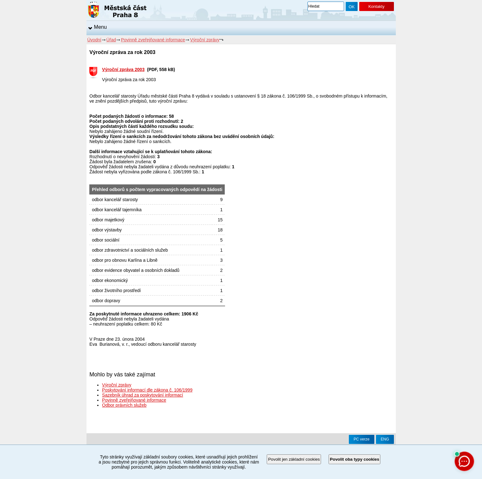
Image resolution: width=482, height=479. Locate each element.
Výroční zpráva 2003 (123, 69)
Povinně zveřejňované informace (153, 39)
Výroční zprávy (204, 39)
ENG (385, 439)
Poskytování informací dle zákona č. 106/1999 (147, 389)
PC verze (361, 439)
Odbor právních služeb (124, 405)
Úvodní (94, 39)
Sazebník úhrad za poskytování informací (142, 395)
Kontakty (376, 6)
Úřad (111, 39)
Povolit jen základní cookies (294, 459)
